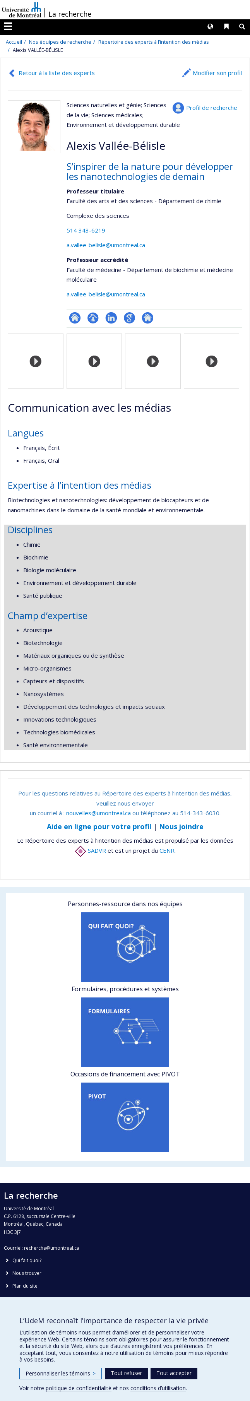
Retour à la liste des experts (57, 73)
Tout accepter (174, 1373)
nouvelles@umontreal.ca (98, 813)
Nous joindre (181, 826)
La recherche (69, 13)
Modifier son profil (217, 73)
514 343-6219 (86, 230)
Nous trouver (26, 1273)
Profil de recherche (211, 107)
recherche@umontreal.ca (51, 1248)
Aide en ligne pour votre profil (99, 826)
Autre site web (148, 318)
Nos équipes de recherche (60, 41)
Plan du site (25, 1286)
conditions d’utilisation (158, 1388)
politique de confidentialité (78, 1388)
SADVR (90, 850)
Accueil (14, 41)
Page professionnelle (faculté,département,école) (93, 318)
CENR (167, 850)
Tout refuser (126, 1373)
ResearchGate (75, 318)
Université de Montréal (21, 9)
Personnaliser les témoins (61, 1373)
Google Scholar (129, 318)
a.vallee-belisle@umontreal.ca (106, 245)
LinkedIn (111, 318)
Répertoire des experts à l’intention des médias (153, 41)
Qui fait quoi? (26, 1260)
